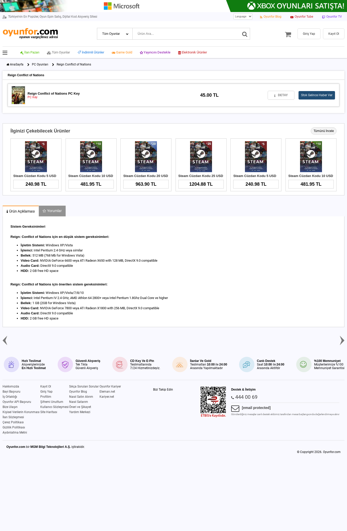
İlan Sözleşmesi (13, 417)
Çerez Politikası (13, 422)
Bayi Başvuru (11, 391)
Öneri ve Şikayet (80, 407)
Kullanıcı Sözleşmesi (54, 407)
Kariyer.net (107, 397)
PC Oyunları (40, 64)
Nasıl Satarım (78, 402)
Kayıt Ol (45, 386)
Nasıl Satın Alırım (81, 397)
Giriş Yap (46, 391)
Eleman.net (107, 391)
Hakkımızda (11, 386)
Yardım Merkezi (79, 412)
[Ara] (245, 34)
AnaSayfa (16, 64)
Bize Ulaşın (10, 407)
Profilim (45, 397)
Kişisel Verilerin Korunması (21, 412)
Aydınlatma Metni (15, 432)
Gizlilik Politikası (14, 427)
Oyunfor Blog (78, 391)
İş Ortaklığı (10, 397)
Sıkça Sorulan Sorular (84, 386)
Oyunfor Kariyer (110, 386)
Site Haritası (48, 412)
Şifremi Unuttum (51, 402)
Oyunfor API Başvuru (17, 402)
